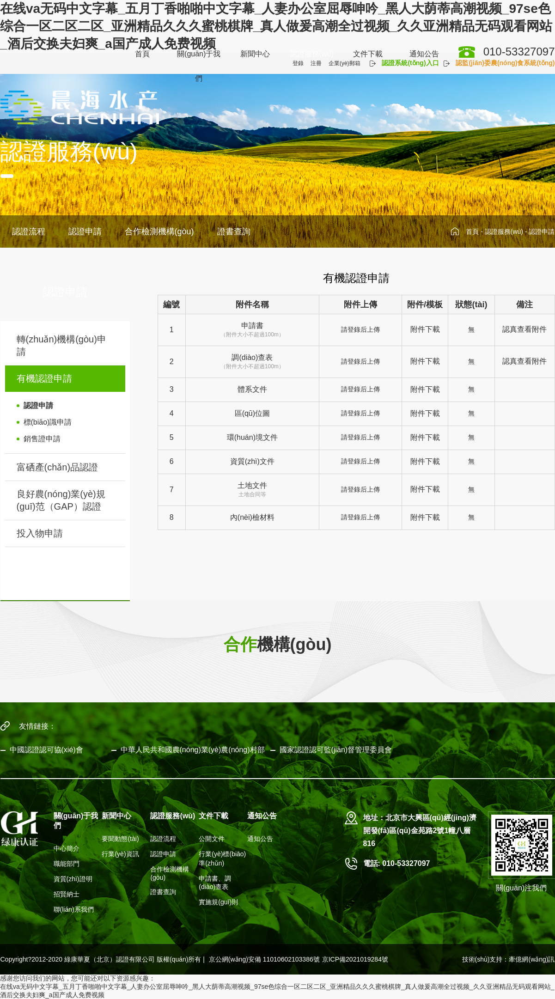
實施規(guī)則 (218, 902)
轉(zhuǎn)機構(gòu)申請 (61, 345)
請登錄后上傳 (360, 329)
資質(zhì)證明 (73, 879)
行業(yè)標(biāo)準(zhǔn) (222, 858)
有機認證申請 (44, 378)
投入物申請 (40, 533)
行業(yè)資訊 (120, 854)
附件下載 (425, 329)
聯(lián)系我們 (74, 909)
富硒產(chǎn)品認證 (57, 467)
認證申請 (85, 231)
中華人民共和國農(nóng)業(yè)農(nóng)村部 (193, 750)
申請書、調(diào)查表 (215, 882)
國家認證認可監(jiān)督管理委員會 (336, 750)
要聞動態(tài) (120, 838)
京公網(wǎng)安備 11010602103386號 (264, 959)
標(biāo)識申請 (48, 422)
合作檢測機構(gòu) (159, 231)
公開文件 (212, 838)
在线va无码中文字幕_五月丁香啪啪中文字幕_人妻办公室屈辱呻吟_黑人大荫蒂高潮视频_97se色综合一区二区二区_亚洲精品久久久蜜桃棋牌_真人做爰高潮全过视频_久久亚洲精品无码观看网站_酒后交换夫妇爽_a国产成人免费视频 (276, 26)
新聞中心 (255, 54)
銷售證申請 (42, 439)
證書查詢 (233, 231)
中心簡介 (66, 848)
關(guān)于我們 (198, 66)
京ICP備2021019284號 (355, 959)
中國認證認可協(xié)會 (46, 750)
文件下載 (368, 54)
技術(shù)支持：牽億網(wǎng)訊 (508, 959)
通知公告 (424, 54)
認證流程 (28, 231)
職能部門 (66, 863)
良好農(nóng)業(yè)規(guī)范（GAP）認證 (61, 500)
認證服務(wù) (312, 54)
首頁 (142, 54)
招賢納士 (66, 894)
